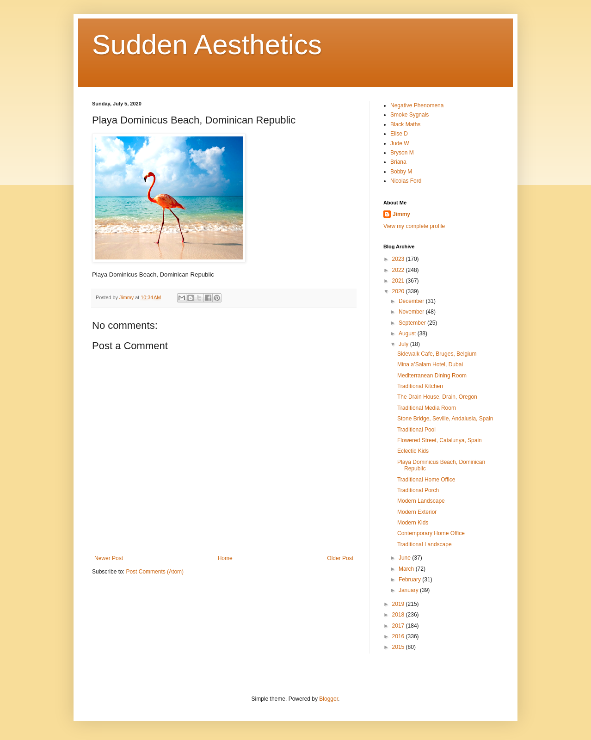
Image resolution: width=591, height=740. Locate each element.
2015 (399, 647)
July (404, 344)
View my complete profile (414, 226)
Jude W (399, 143)
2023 (399, 259)
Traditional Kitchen (420, 386)
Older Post (340, 558)
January (409, 590)
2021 (399, 281)
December (412, 301)
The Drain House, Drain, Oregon (437, 397)
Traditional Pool (416, 429)
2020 (399, 291)
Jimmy (401, 214)
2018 (399, 614)
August (408, 333)
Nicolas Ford (405, 181)
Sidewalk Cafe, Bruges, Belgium (436, 354)
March (407, 569)
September (413, 323)
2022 (399, 270)
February (410, 579)
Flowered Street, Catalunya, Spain (439, 440)
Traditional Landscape (424, 544)
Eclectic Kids (413, 451)
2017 (399, 626)
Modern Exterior (417, 512)
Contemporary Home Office (431, 533)
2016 (399, 636)
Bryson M (402, 152)
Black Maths (405, 124)
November (412, 311)
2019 (399, 604)
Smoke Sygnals (409, 114)
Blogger (328, 699)
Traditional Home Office (426, 479)
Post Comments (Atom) (155, 571)
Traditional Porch (418, 490)
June (405, 558)
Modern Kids (412, 522)
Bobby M (401, 171)
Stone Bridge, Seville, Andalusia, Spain (445, 418)
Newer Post (108, 558)
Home (225, 558)
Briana (398, 162)
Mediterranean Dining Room (432, 375)
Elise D (399, 133)
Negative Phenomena (416, 105)
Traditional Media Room (426, 408)
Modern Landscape (421, 501)
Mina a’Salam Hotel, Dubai (430, 364)
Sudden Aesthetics (207, 44)
